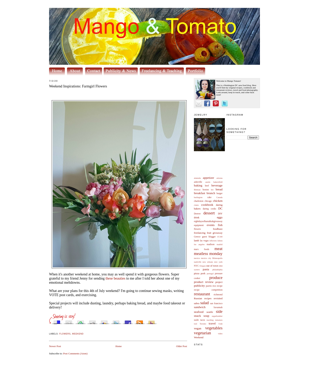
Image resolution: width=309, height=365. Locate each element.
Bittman (197, 190)
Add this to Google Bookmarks (104, 321)
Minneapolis (217, 258)
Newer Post (55, 346)
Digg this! (69, 321)
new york (218, 262)
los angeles (199, 244)
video (220, 334)
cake (209, 197)
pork (203, 273)
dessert (209, 213)
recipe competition (208, 290)
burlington (198, 197)
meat (218, 248)
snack (197, 315)
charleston (198, 201)
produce (215, 277)
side (219, 311)
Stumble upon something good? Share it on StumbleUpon (81, 321)
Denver (197, 213)
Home (118, 346)
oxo (220, 266)
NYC (196, 266)
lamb (196, 240)
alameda (197, 178)
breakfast (199, 193)
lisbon (220, 241)
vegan (197, 328)
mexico (197, 258)
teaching (210, 320)
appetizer (208, 177)
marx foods (201, 249)
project (218, 282)
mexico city (206, 258)
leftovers (213, 241)
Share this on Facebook (128, 321)
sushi (196, 320)
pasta (206, 269)
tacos (202, 320)
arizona (219, 178)
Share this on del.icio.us (57, 321)
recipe (219, 286)
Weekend (198, 337)
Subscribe (140, 321)
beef (207, 185)
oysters (197, 270)
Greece (197, 236)
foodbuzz (217, 228)
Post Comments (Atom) (75, 353)
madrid (219, 244)
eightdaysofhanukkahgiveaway (208, 221)
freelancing (199, 232)
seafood (199, 311)
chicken (218, 200)
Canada (219, 197)
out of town (212, 265)
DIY (220, 213)
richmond (218, 294)
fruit (209, 232)
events (211, 225)
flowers (197, 229)
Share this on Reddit (92, 321)
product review (203, 281)
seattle (210, 311)
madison (211, 244)
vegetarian (202, 333)
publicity (199, 285)
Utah (220, 324)
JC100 (219, 237)
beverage (216, 185)
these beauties (115, 278)
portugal (210, 273)
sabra (196, 303)
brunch (211, 193)
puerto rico (211, 286)
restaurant (202, 294)
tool (195, 324)
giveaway (217, 232)
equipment (199, 225)
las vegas (204, 240)
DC (220, 208)
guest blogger (209, 236)
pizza (196, 273)
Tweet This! (116, 321)
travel (212, 323)
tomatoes (219, 320)
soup (206, 315)
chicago (208, 201)
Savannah (218, 307)
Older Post (181, 346)
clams (196, 205)
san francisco (216, 303)
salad (204, 302)
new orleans (207, 262)
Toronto (203, 324)
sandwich (200, 307)
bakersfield (217, 182)
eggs (219, 217)
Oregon (202, 266)
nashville (197, 262)
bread (219, 189)
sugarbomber (217, 316)
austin (207, 182)
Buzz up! (151, 321)
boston (206, 189)
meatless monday (208, 253)
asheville (198, 182)
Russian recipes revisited (208, 298)
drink (196, 217)
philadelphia (217, 270)
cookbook (207, 204)
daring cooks (209, 209)
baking (198, 185)
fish (220, 225)
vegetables (213, 328)
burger (219, 193)
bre (212, 190)
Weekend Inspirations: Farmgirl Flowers (78, 86)
